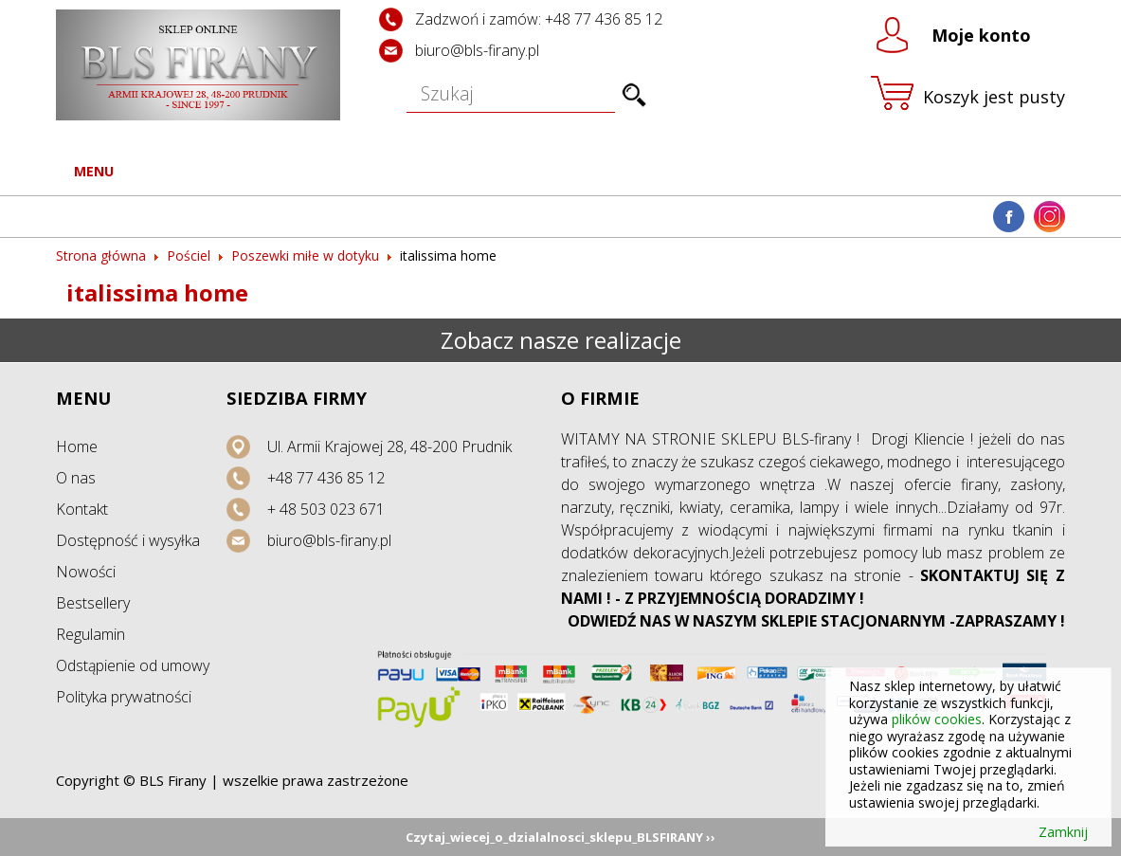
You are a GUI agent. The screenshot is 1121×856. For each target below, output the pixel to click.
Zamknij (1063, 832)
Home (77, 446)
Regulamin (90, 634)
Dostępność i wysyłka (128, 540)
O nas (76, 477)
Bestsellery (93, 602)
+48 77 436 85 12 (326, 477)
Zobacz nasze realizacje (561, 339)
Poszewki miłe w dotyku (305, 255)
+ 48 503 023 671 (326, 509)
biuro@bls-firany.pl (477, 50)
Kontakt (82, 509)
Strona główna (101, 255)
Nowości (86, 571)
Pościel (188, 255)
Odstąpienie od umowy (132, 665)
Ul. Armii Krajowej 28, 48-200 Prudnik (389, 446)
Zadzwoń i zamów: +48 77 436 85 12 (538, 19)
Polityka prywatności (123, 696)
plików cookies (937, 719)
